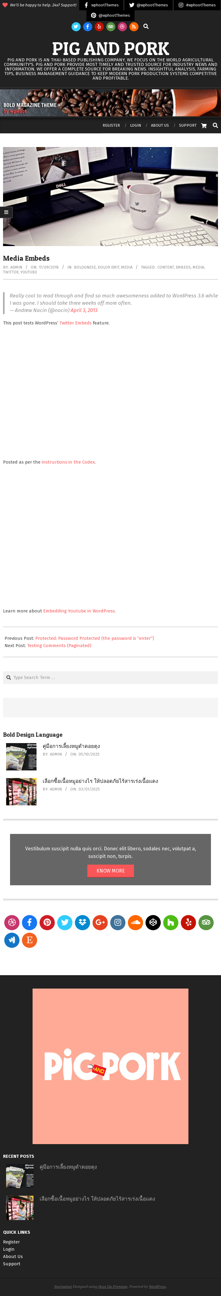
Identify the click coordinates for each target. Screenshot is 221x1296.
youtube (28, 272)
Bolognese (85, 267)
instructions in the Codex (68, 462)
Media (126, 267)
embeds (183, 267)
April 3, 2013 (84, 310)
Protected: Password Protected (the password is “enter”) (94, 638)
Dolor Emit (108, 267)
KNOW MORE (110, 871)
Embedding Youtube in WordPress (79, 611)
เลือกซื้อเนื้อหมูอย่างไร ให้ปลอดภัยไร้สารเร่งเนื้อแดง (100, 781)
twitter (11, 272)
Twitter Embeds (75, 323)
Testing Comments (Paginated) (59, 645)
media (198, 267)
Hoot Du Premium (113, 1286)
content (165, 267)
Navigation (63, 1286)
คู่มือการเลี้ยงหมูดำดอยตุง (71, 746)
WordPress (157, 1286)
